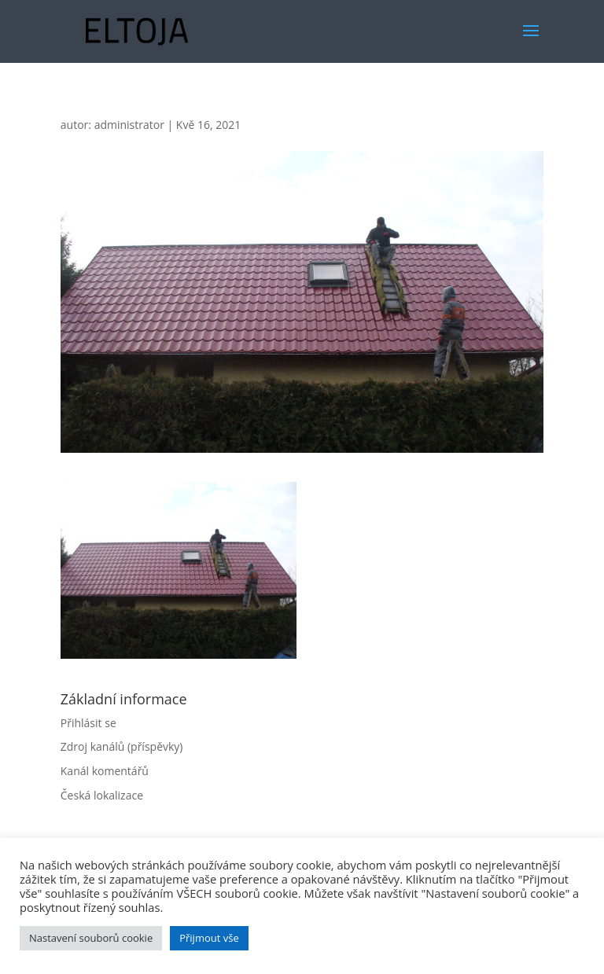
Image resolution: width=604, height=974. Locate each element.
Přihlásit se (88, 722)
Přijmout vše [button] (209, 938)
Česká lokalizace (102, 795)
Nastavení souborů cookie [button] (91, 938)
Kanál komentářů (105, 770)
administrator (129, 124)
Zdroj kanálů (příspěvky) (122, 746)
